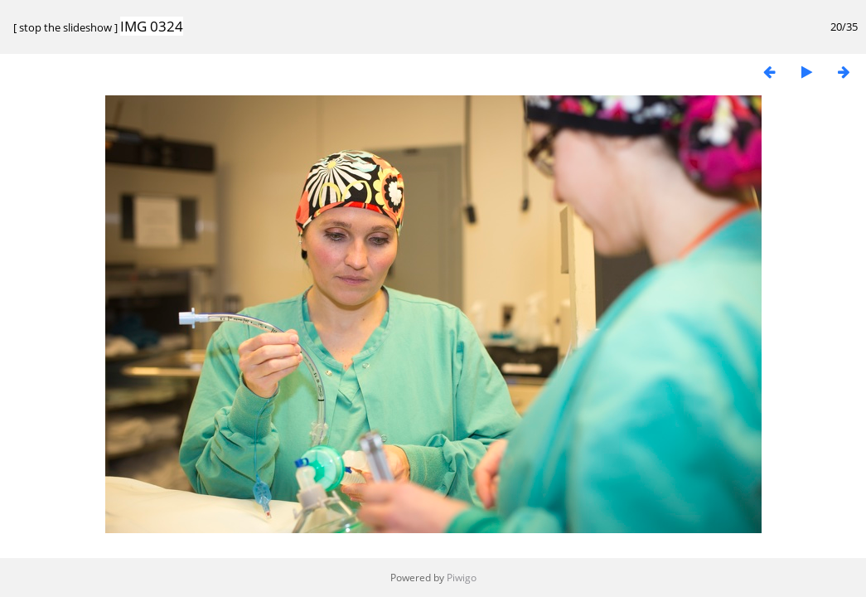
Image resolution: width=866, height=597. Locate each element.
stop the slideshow (65, 27)
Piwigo (462, 577)
